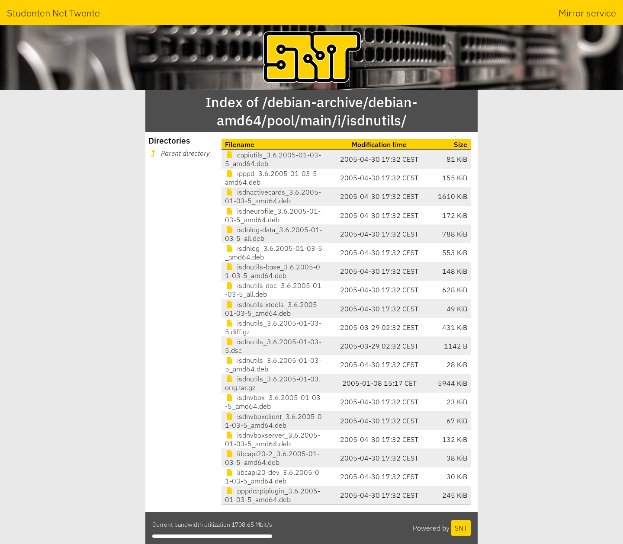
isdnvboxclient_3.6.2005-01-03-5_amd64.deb (273, 420)
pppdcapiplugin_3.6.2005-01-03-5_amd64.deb (272, 495)
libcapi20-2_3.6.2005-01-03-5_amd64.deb (272, 458)
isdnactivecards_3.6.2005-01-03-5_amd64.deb (273, 196)
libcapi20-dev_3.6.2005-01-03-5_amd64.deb (272, 476)
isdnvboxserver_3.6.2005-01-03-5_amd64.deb (272, 439)
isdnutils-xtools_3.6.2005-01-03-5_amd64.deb (272, 308)
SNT (461, 528)
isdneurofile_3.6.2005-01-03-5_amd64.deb (273, 215)
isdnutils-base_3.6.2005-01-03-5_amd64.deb (272, 271)
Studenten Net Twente (53, 12)
